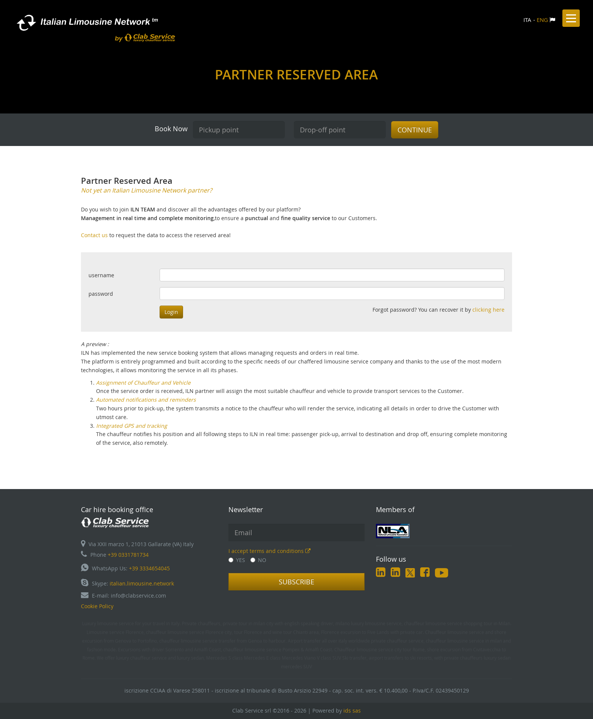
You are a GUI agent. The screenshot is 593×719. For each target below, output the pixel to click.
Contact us (95, 235)
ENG (542, 19)
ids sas (352, 710)
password (100, 293)
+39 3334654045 (149, 568)
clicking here (488, 309)
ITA (527, 19)
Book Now (171, 128)
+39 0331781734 (128, 554)
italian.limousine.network (142, 583)
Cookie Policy (97, 606)
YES (236, 560)
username (101, 275)
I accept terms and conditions (269, 550)
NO (258, 560)
